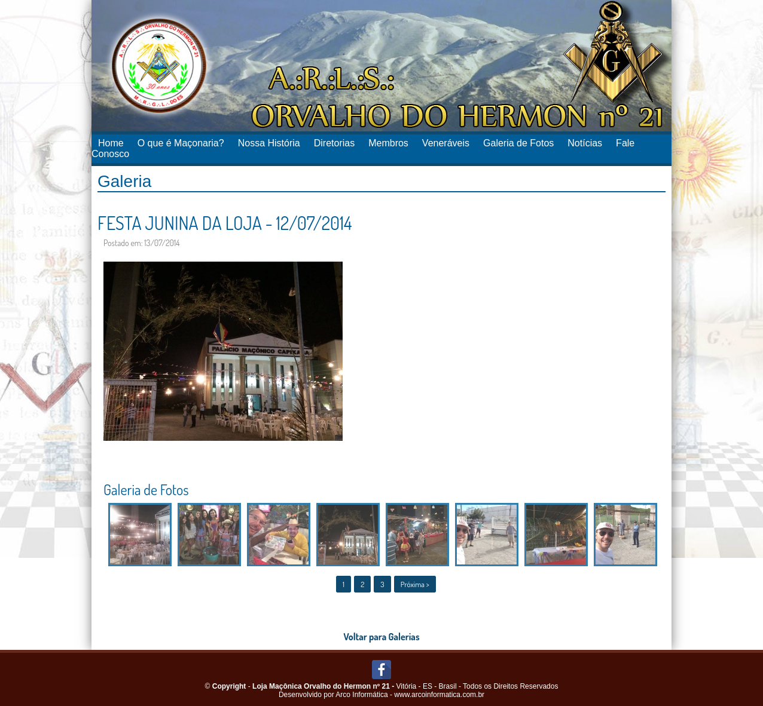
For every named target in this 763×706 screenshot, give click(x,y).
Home (111, 143)
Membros (388, 143)
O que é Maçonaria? (181, 143)
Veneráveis (445, 143)
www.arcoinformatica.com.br (439, 694)
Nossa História (269, 143)
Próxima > (415, 584)
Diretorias (334, 143)
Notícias (584, 143)
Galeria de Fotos (518, 143)
